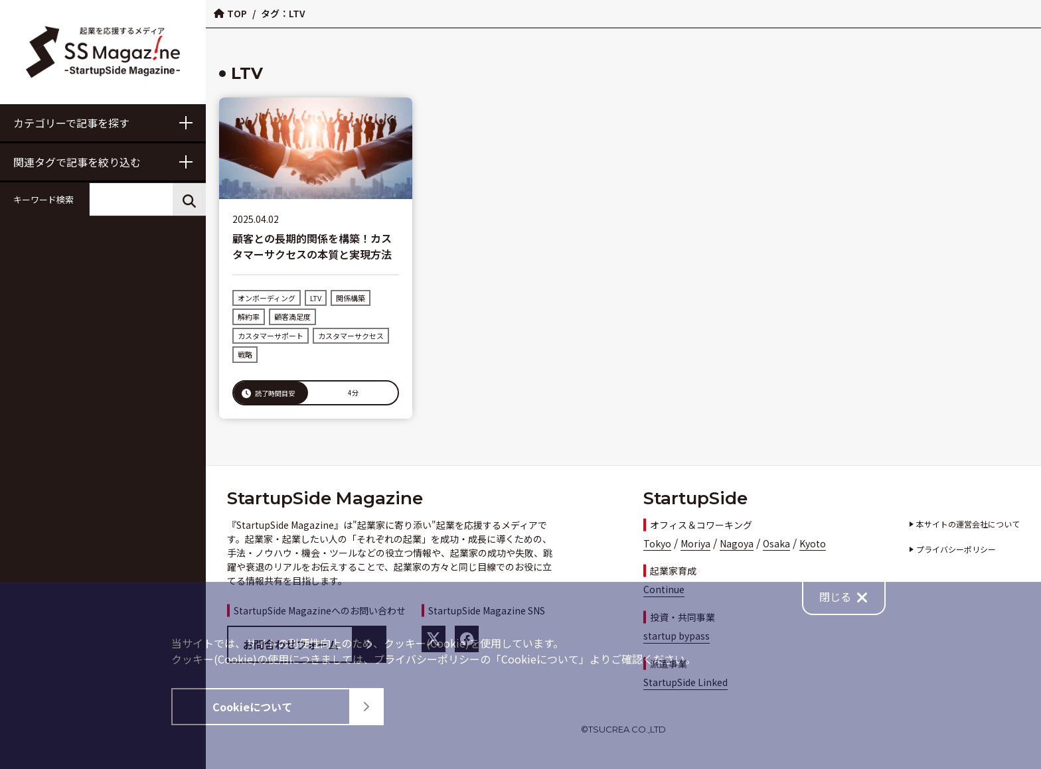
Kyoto (812, 543)
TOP (230, 13)
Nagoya (737, 543)
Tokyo (657, 543)
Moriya (695, 543)
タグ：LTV (283, 13)
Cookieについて (297, 706)
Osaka (776, 543)
